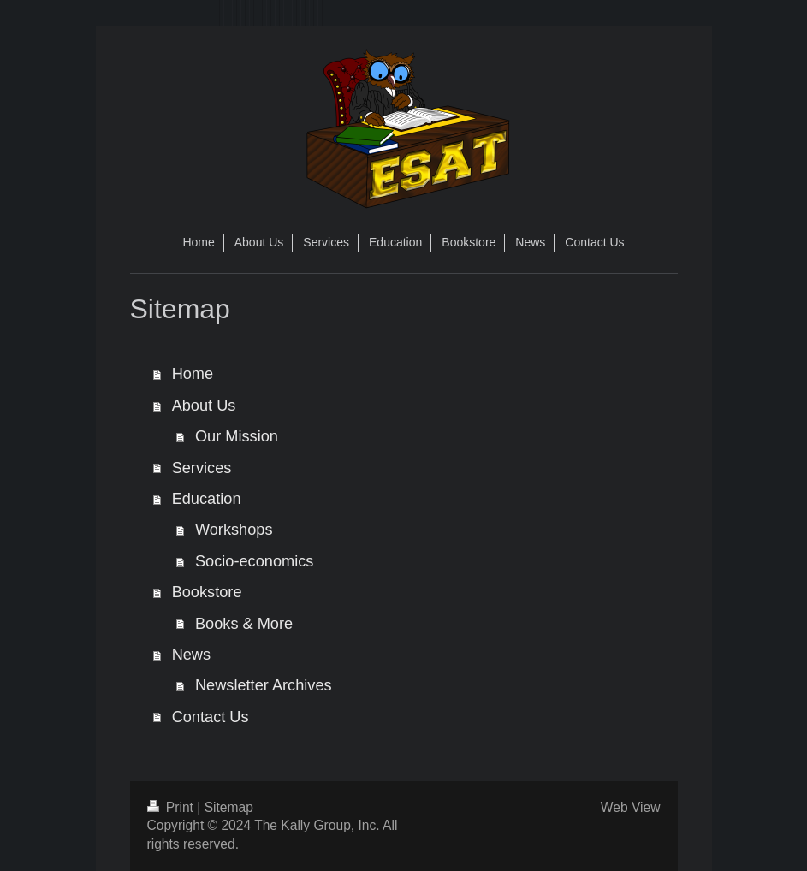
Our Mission (236, 436)
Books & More (244, 623)
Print (172, 807)
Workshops (234, 529)
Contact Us (210, 717)
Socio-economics (254, 561)
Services (202, 468)
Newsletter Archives (263, 685)
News (191, 654)
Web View (631, 807)
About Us (204, 405)
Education (206, 498)
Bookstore (207, 592)
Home (193, 373)
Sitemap (229, 807)
